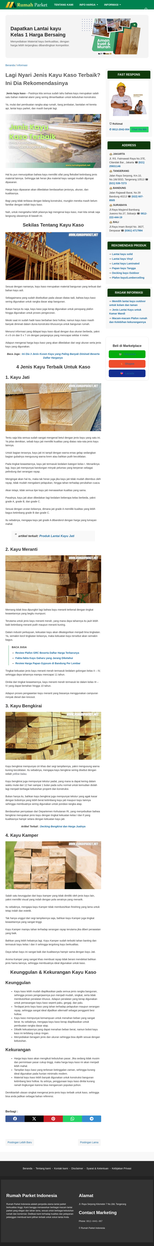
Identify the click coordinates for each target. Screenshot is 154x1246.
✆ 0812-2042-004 (119, 129)
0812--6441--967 (94, 1221)
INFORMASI (111, 4)
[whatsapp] (72, 1119)
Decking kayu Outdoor (125, 272)
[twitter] (34, 1119)
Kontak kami (61, 1168)
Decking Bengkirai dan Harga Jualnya (63, 826)
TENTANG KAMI (63, 4)
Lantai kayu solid (122, 254)
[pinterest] (53, 1119)
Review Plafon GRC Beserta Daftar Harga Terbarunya (47, 652)
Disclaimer (77, 1168)
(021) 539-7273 (118, 183)
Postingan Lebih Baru (20, 1142)
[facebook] (15, 1119)
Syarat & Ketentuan (97, 1168)
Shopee (127, 364)
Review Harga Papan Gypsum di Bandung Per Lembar (47, 663)
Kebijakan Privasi (121, 1168)
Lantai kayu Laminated (126, 263)
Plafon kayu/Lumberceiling (128, 277)
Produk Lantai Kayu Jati (56, 536)
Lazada (127, 373)
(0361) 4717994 (134, 230)
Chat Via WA (139, 129)
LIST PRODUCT (18, 14)
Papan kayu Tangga (124, 268)
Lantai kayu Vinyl (122, 258)
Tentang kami (43, 1168)
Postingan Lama (89, 1142)
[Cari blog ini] (146, 9)
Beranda (27, 1168)
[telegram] (91, 1119)
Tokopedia (127, 354)
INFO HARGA (87, 4)
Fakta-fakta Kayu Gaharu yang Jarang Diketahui (44, 658)
